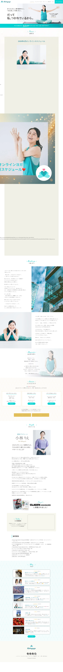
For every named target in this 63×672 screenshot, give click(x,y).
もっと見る (31, 646)
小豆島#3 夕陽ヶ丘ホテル (30, 630)
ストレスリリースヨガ (38, 1)
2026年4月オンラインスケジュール (32, 614)
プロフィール (45, 1)
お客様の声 (49, 1)
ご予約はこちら (22, 423)
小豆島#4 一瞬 (28, 622)
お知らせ (36, 613)
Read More (43, 584)
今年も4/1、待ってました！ (30, 598)
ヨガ (36, 580)
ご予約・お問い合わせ (58, 1)
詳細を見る (12, 412)
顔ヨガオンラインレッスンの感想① (32, 581)
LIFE (35, 580)
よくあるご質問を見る (40, 423)
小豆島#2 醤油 (28, 639)
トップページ (32, 1)
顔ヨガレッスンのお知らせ (30, 590)
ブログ (53, 1)
